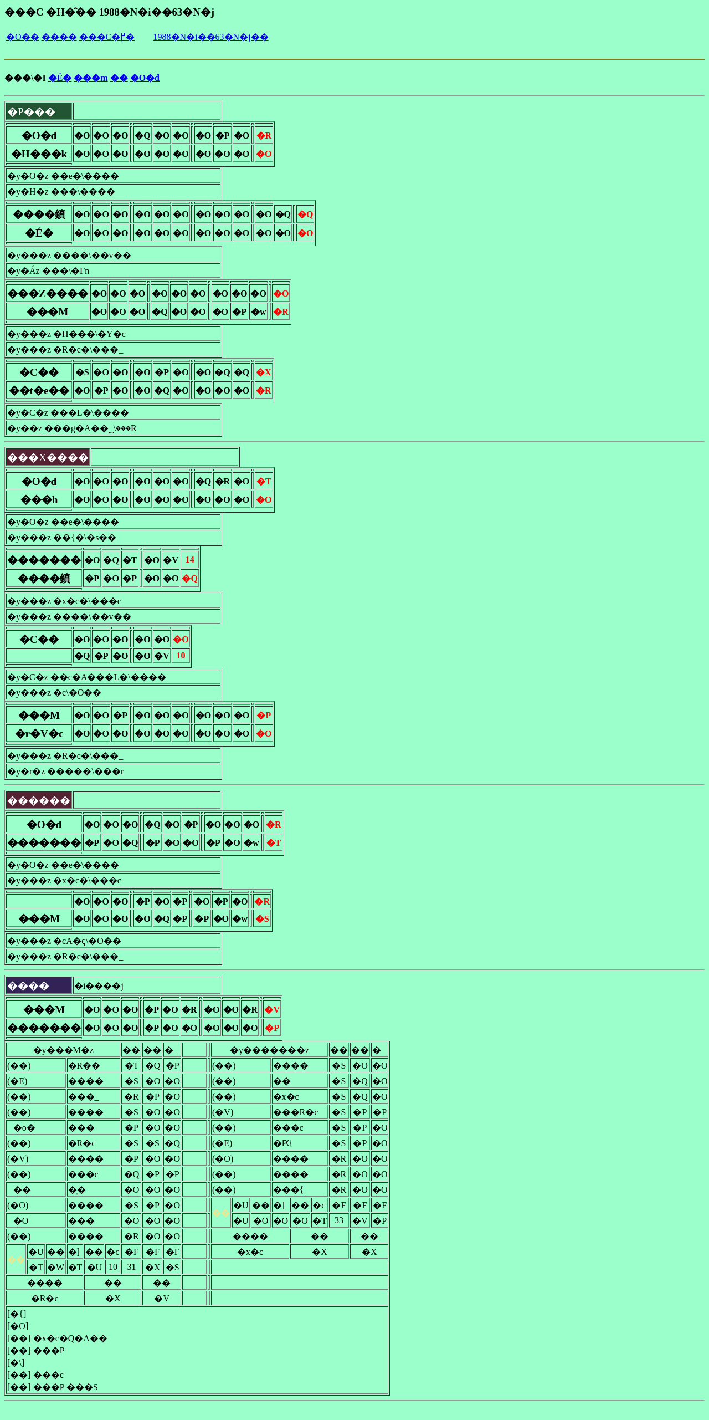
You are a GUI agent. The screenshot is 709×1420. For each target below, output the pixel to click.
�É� (60, 78)
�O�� (22, 37)
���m (90, 78)
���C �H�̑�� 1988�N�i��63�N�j (109, 12)
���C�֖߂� (107, 37)
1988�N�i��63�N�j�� (211, 37)
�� (119, 78)
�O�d (145, 78)
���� (59, 37)
